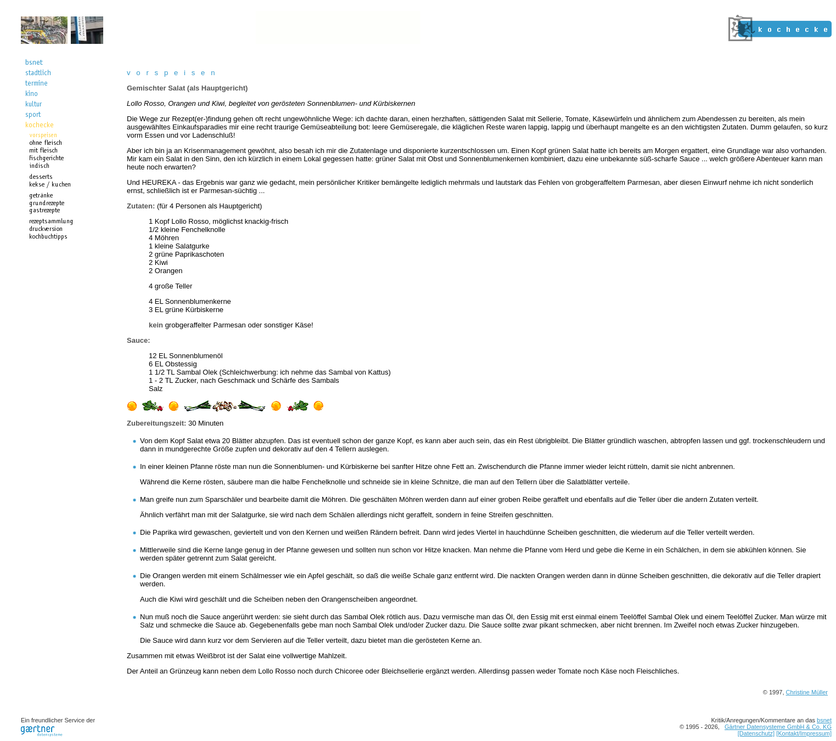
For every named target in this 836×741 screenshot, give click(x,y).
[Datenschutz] (756, 733)
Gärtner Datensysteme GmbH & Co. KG (778, 726)
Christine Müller (807, 692)
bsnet (824, 720)
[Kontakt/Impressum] (804, 733)
